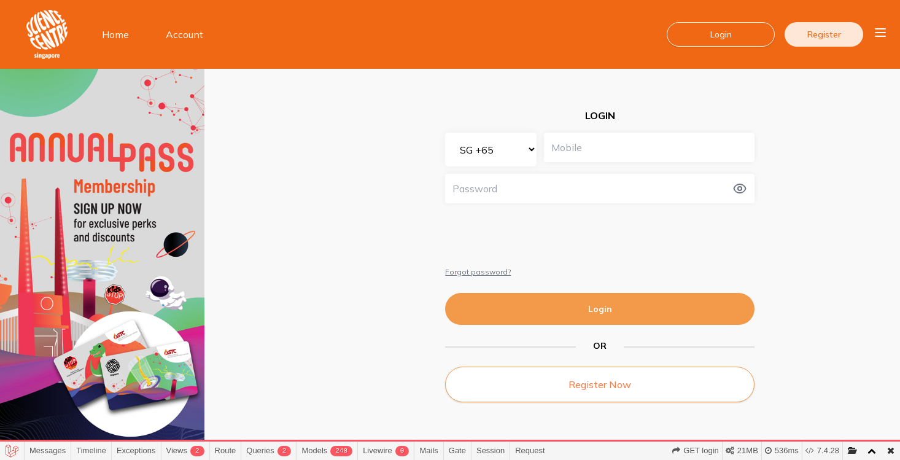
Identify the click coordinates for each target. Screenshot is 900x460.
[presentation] (538, 235)
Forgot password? (478, 271)
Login (600, 308)
